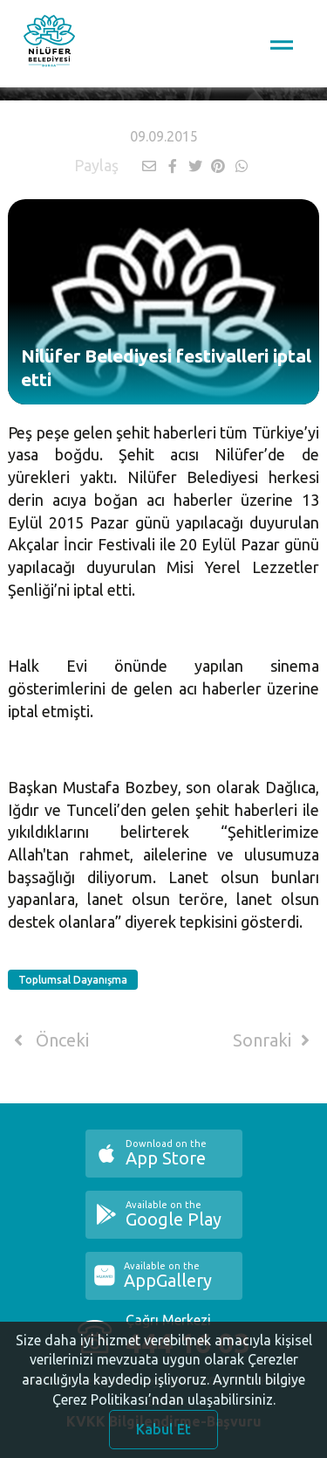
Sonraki (275, 1040)
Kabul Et (163, 1434)
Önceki (48, 1040)
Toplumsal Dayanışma (72, 979)
